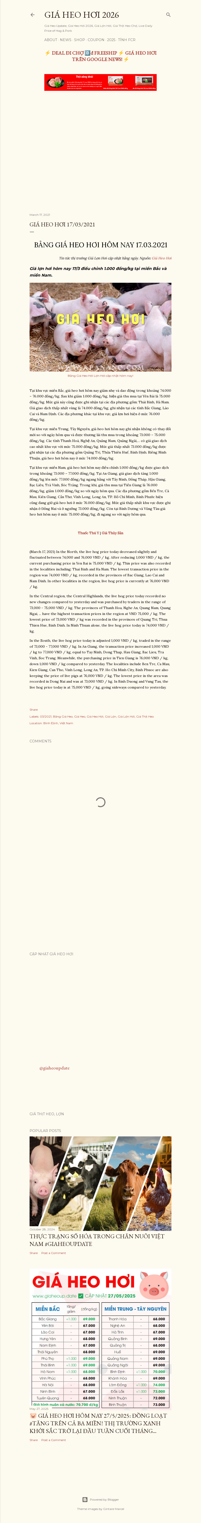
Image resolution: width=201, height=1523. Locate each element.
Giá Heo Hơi (161, 258)
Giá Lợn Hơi (126, 716)
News (65, 40)
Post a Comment (53, 1253)
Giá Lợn (110, 716)
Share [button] (34, 709)
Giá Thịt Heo (145, 716)
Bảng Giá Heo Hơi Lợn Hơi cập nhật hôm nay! (100, 375)
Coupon (96, 40)
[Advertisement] (100, 131)
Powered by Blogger (100, 1500)
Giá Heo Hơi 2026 (81, 14)
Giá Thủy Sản (112, 533)
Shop (79, 40)
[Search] (168, 13)
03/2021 (45, 716)
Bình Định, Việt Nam (58, 723)
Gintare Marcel (113, 1509)
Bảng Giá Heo (63, 716)
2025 (111, 40)
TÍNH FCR (126, 40)
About (50, 40)
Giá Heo (79, 716)
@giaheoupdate (54, 1068)
